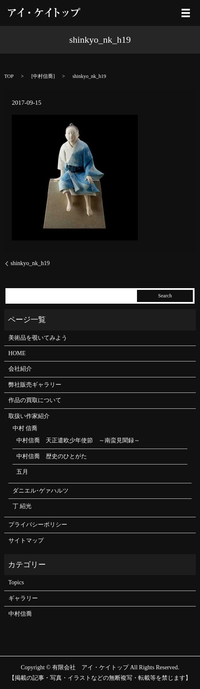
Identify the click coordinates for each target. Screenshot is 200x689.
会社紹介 (20, 369)
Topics (16, 582)
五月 (22, 472)
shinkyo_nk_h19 (30, 263)
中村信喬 (43, 76)
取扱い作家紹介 (29, 416)
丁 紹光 (22, 506)
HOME (17, 353)
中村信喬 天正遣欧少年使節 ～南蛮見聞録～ (78, 440)
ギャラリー (23, 598)
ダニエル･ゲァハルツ (40, 491)
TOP (8, 76)
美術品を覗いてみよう (37, 338)
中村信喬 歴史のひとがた (51, 456)
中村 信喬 (25, 428)
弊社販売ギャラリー (34, 385)
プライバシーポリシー (37, 524)
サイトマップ (26, 540)
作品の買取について (34, 400)
